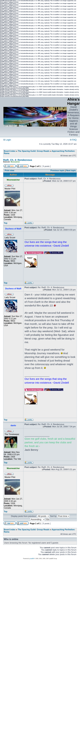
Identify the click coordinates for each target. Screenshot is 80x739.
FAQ (73, 140)
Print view (9, 170)
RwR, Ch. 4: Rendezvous (17, 160)
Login (7, 140)
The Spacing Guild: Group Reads (33, 151)
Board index (9, 151)
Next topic (71, 170)
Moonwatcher (15, 162)
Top (5, 223)
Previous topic (57, 170)
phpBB (32, 558)
